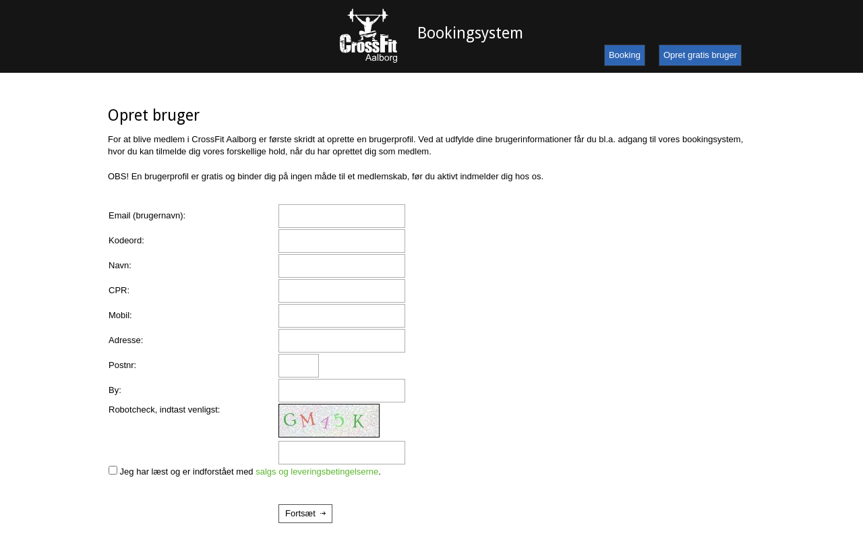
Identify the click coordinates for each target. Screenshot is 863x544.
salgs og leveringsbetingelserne (317, 471)
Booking (625, 55)
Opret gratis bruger (700, 55)
